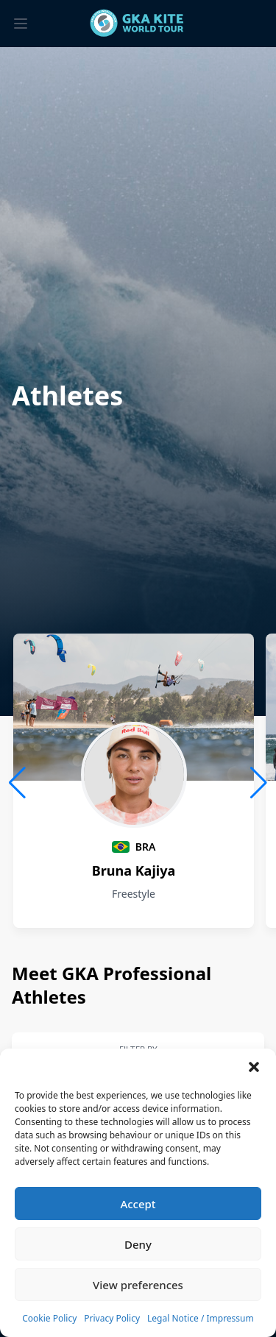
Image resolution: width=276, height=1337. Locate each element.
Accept (137, 1203)
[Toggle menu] (20, 23)
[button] (254, 1067)
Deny (138, 1244)
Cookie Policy (49, 1318)
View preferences (138, 1284)
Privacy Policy (112, 1318)
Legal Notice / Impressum (200, 1318)
